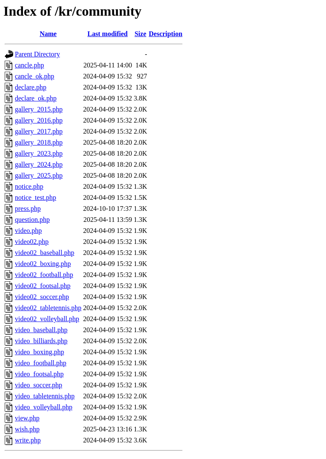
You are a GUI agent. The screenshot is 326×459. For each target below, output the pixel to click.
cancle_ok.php (34, 76)
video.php (28, 230)
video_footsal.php (39, 374)
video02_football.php (44, 274)
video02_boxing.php (43, 263)
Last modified (107, 33)
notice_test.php (35, 197)
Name (47, 33)
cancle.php (29, 65)
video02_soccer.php (42, 296)
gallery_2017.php (38, 131)
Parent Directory (37, 54)
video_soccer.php (38, 385)
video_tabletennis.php (45, 396)
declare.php (30, 87)
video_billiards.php (41, 340)
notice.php (29, 186)
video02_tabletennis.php (48, 307)
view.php (27, 418)
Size (140, 33)
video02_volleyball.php (47, 318)
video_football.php (40, 363)
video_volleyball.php (44, 407)
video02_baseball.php (44, 252)
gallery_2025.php (38, 175)
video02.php (32, 241)
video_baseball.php (41, 329)
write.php (28, 440)
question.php (32, 219)
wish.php (27, 429)
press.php (28, 208)
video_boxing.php (39, 351)
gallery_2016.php (38, 120)
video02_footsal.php (42, 285)
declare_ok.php (35, 98)
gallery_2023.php (38, 153)
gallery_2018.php (38, 142)
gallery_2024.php (38, 164)
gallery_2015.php (38, 109)
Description (166, 33)
